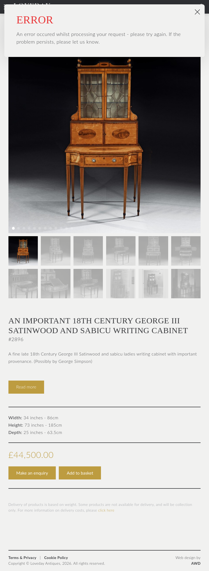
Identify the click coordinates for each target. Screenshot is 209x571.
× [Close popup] (197, 11)
